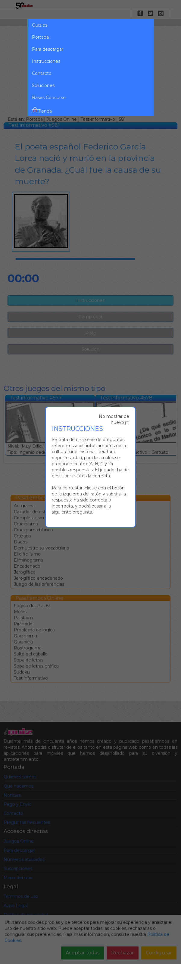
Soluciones (43, 85)
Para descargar (47, 49)
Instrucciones (46, 61)
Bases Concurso (49, 97)
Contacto (41, 73)
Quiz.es (39, 25)
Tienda (42, 110)
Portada (40, 37)
